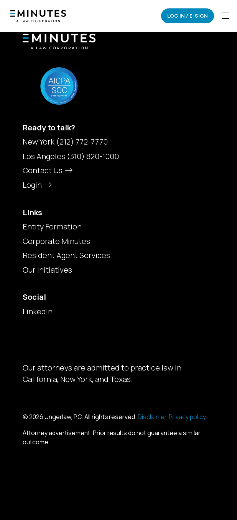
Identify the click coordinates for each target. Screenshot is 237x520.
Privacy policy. (188, 417)
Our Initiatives (47, 270)
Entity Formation (52, 227)
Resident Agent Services (66, 255)
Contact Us (47, 170)
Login (36, 185)
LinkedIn (38, 312)
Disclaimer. (153, 417)
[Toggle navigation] (225, 15)
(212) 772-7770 (82, 141)
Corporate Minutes (56, 241)
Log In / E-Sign (187, 15)
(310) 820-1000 (93, 156)
